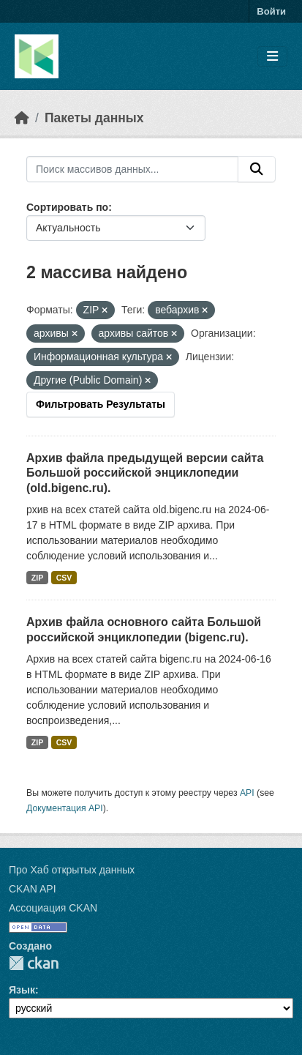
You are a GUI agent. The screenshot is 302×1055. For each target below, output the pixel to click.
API (247, 793)
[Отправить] (257, 169)
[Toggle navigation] (272, 56)
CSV (64, 577)
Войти (271, 11)
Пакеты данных (94, 118)
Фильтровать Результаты (100, 404)
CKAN (33, 963)
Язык (22, 990)
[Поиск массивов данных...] (132, 169)
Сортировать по (67, 207)
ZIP (37, 577)
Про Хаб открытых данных (72, 870)
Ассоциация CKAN (53, 908)
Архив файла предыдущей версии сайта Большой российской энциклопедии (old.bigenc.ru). (144, 473)
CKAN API (32, 889)
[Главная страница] (22, 118)
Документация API (64, 808)
